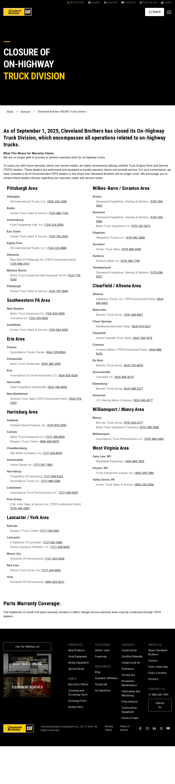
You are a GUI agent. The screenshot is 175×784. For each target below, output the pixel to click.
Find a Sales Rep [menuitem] (158, 666)
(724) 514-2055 (54, 224)
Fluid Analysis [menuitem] (130, 701)
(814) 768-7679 (142, 338)
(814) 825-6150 (68, 375)
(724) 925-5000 (55, 313)
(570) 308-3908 (149, 427)
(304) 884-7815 (134, 461)
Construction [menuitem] (129, 650)
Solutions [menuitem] (102, 644)
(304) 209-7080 (144, 473)
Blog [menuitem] (97, 672)
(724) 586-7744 (58, 213)
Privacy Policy (109, 728)
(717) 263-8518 (52, 453)
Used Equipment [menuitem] (77, 656)
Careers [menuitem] (153, 660)
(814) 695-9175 (124, 377)
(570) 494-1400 (154, 438)
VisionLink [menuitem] (101, 684)
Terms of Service (125, 728)
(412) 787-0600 (58, 291)
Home (10, 111)
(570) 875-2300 (56, 425)
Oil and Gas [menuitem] (128, 675)
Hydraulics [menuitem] (128, 668)
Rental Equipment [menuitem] (78, 662)
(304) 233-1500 (57, 201)
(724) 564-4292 (58, 329)
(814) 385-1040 (51, 363)
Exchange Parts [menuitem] (77, 700)
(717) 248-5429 (68, 492)
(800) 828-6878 (49, 441)
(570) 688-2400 (131, 249)
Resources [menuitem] (103, 666)
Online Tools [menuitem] (102, 650)
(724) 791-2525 (58, 236)
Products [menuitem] (75, 644)
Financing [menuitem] (100, 656)
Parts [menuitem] (72, 679)
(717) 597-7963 (43, 464)
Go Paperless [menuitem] (103, 690)
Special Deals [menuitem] (76, 668)
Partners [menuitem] (153, 679)
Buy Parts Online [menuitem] (78, 684)
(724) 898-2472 (20, 263)
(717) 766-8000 (55, 436)
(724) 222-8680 (57, 248)
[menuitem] (160, 703)
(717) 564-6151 (53, 476)
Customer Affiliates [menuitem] (106, 678)
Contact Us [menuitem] (156, 689)
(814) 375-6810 (133, 365)
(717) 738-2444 (49, 530)
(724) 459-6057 (133, 314)
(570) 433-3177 (133, 422)
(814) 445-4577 (143, 400)
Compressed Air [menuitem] (131, 662)
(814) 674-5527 (141, 326)
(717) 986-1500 (50, 481)
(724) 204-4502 (38, 318)
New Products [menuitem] (76, 650)
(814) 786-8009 (57, 387)
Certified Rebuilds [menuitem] (132, 656)
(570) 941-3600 (135, 237)
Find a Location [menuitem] (157, 673)
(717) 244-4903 (51, 570)
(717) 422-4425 (54, 558)
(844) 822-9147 (54, 581)
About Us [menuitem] (155, 644)
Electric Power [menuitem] (130, 718)
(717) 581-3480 (52, 542)
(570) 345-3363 (20, 508)
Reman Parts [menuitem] (75, 707)
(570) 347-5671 (141, 226)
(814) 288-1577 (133, 388)
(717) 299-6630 (60, 547)
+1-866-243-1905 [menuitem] (158, 694)
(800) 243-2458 (144, 484)
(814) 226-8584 (55, 352)
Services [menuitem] (128, 644)
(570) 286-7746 (130, 260)
